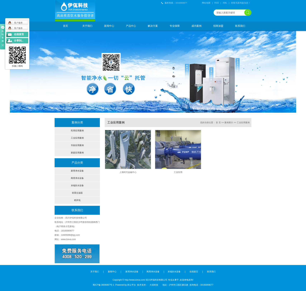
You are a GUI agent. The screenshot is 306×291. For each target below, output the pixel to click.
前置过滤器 (77, 193)
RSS (216, 3)
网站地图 (206, 3)
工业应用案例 (77, 138)
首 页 (218, 122)
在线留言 (194, 271)
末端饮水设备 (77, 185)
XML (225, 3)
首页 (65, 26)
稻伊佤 (77, 200)
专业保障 (175, 26)
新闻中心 (109, 26)
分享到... (18, 40)
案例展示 (228, 122)
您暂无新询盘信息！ (240, 3)
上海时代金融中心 (128, 172)
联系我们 (240, 26)
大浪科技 (153, 285)
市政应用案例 (77, 145)
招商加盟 (218, 26)
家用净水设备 (77, 171)
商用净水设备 (77, 178)
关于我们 (87, 26)
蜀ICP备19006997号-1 (103, 285)
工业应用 (178, 172)
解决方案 (153, 26)
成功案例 (196, 26)
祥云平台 (131, 285)
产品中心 (131, 26)
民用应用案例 (77, 130)
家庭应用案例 (77, 152)
